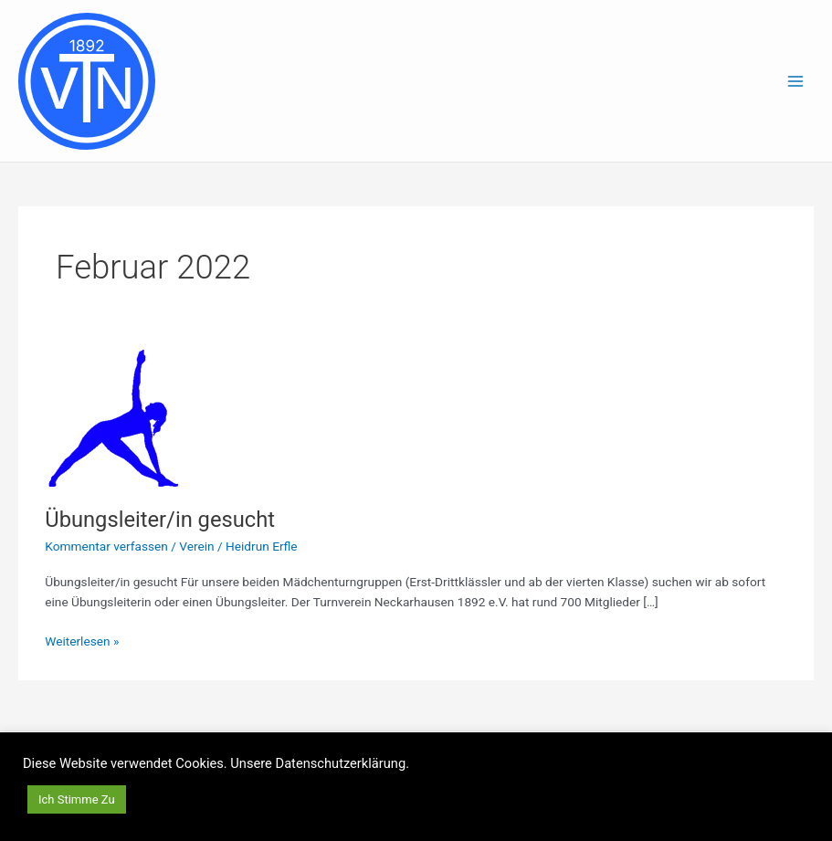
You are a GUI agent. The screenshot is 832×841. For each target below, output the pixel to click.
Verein (196, 546)
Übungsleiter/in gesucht (160, 519)
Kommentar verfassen (106, 546)
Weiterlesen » (82, 639)
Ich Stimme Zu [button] (76, 799)
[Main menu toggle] (796, 81)
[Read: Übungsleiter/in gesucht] (113, 417)
